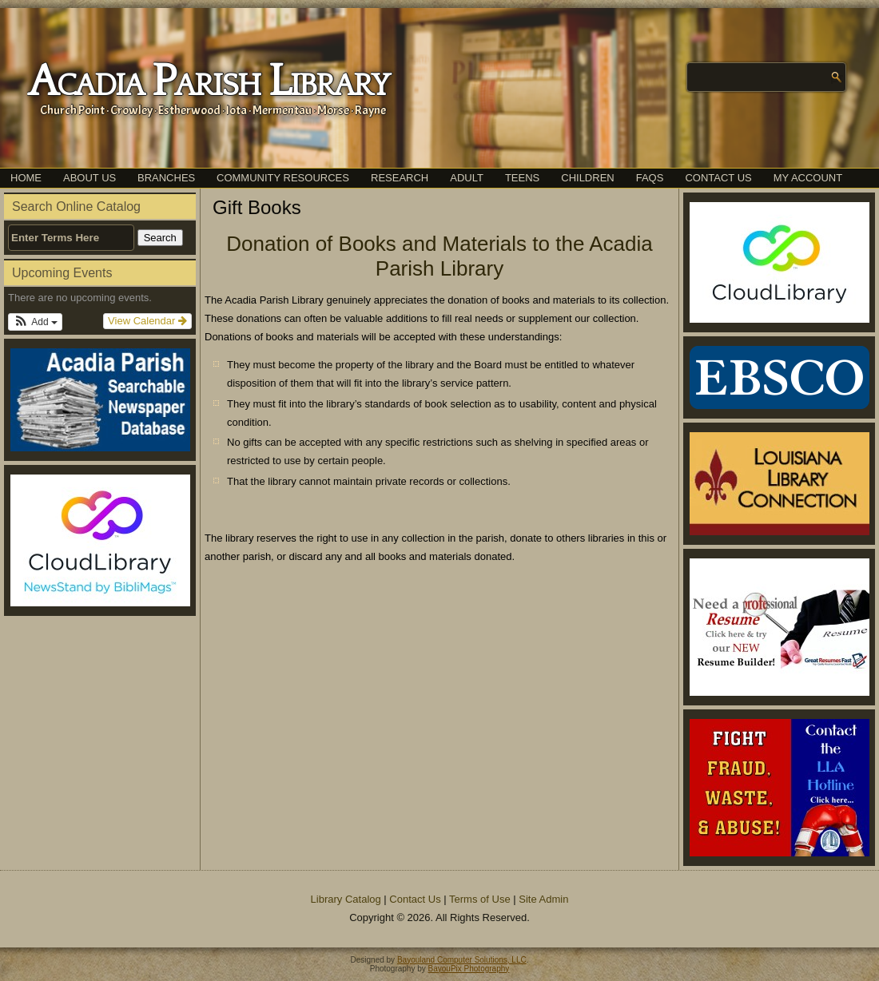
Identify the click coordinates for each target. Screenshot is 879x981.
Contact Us (718, 178)
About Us (89, 178)
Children (587, 178)
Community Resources (283, 178)
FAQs (650, 178)
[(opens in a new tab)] (100, 540)
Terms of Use (480, 899)
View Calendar (147, 321)
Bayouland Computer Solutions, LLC (462, 959)
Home (26, 178)
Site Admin (543, 899)
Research (399, 178)
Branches (166, 178)
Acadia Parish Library (208, 82)
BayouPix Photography (469, 968)
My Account (808, 178)
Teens (522, 178)
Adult (466, 178)
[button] (35, 322)
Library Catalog (346, 899)
